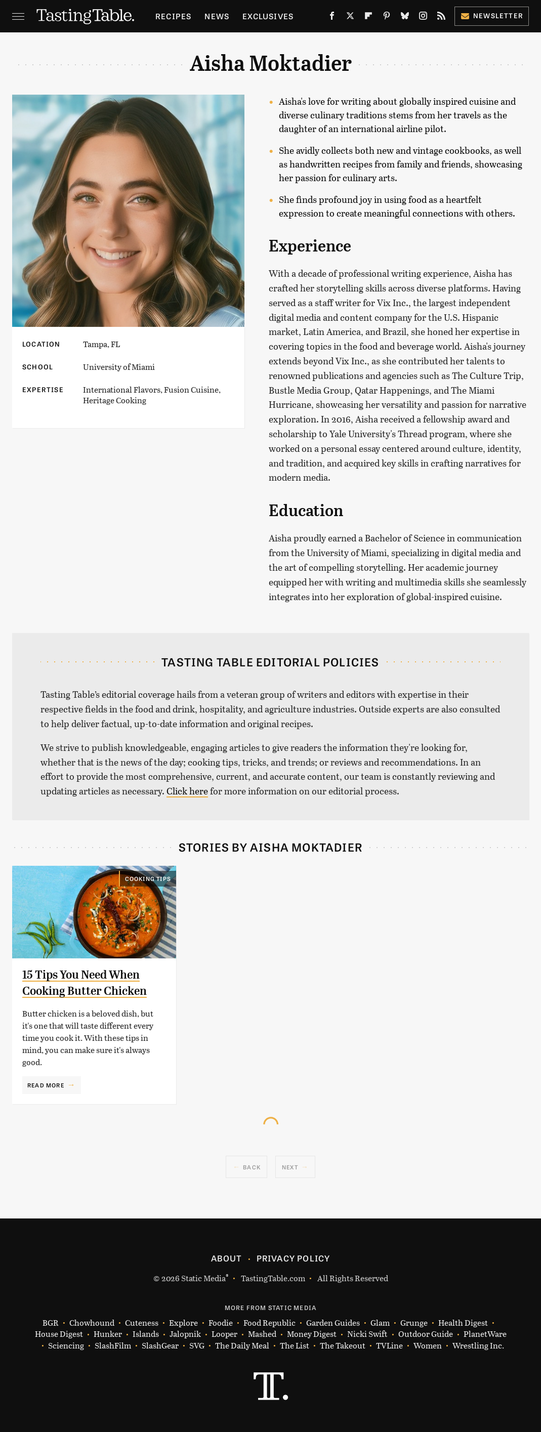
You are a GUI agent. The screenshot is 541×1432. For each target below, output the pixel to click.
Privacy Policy (293, 1258)
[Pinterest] (387, 18)
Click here (187, 790)
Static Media (203, 1278)
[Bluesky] (405, 18)
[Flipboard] (368, 18)
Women (427, 1345)
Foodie (221, 1323)
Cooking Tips (148, 878)
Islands (146, 1334)
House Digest (59, 1334)
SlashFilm (113, 1345)
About (226, 1258)
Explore (183, 1323)
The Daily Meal (242, 1345)
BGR (51, 1323)
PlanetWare (485, 1334)
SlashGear (160, 1345)
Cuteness (141, 1323)
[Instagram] (423, 18)
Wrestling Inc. (478, 1345)
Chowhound (91, 1323)
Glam (380, 1323)
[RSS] (441, 18)
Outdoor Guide (425, 1334)
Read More (45, 1085)
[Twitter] (350, 18)
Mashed (262, 1334)
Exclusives (268, 16)
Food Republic (269, 1323)
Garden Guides (333, 1323)
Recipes (173, 16)
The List (294, 1345)
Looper (224, 1334)
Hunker (108, 1334)
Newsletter (491, 15)
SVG (196, 1345)
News (216, 16)
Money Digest (312, 1334)
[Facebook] (332, 18)
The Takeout (342, 1345)
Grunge (414, 1323)
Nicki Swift (367, 1334)
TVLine (389, 1345)
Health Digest (463, 1323)
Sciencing (66, 1345)
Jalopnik (185, 1334)
